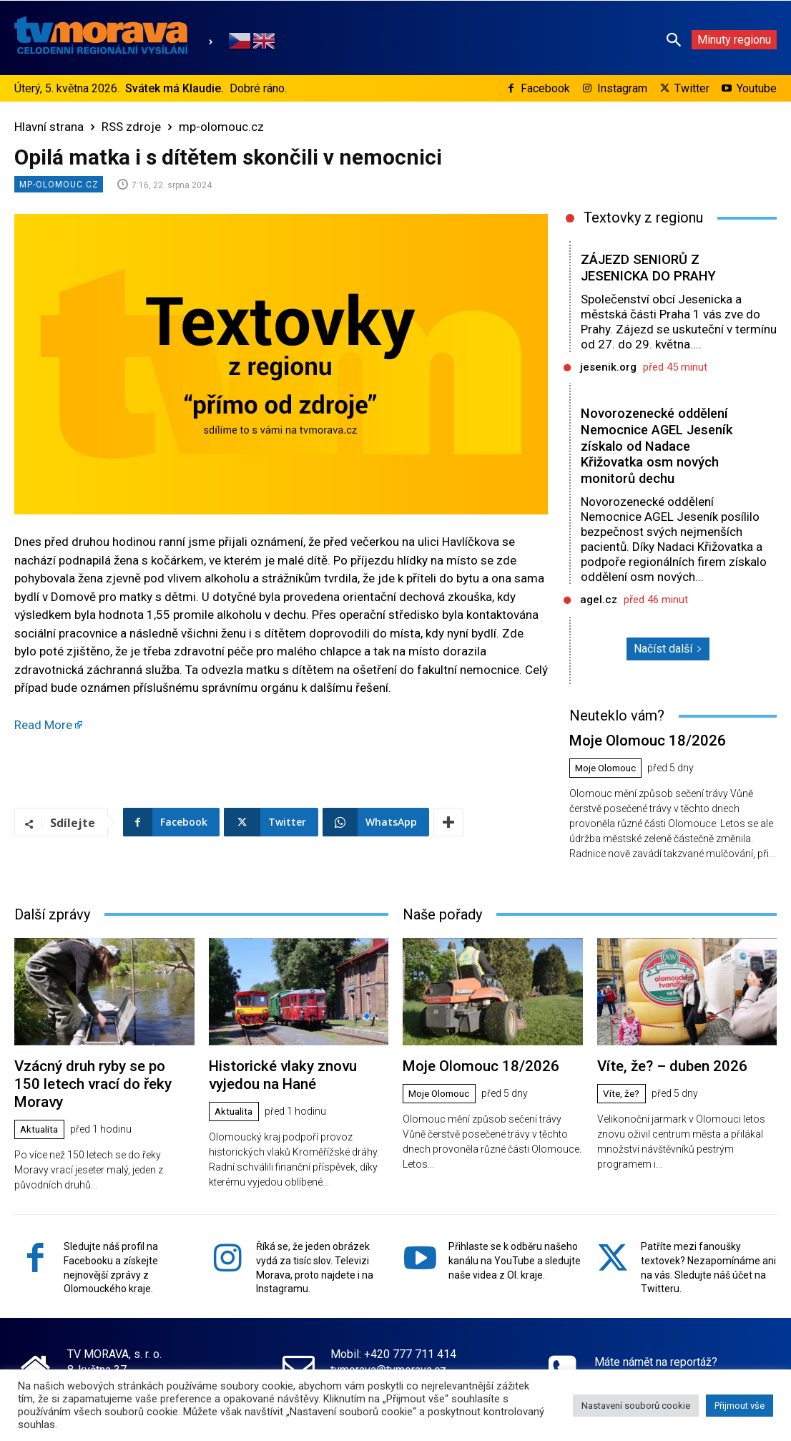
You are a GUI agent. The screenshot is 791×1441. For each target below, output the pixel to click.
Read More (43, 725)
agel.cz (598, 599)
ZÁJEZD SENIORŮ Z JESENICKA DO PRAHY (650, 267)
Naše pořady (442, 912)
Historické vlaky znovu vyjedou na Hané (277, 1071)
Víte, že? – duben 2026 (667, 1063)
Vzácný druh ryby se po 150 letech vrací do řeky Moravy (98, 1071)
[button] (674, 39)
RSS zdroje (131, 126)
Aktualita (41, 1107)
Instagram (622, 88)
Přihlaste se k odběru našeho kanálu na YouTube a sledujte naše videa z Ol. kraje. (514, 1251)
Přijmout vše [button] (739, 1405)
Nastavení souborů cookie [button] (635, 1405)
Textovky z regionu (643, 217)
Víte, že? (623, 1091)
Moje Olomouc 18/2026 (641, 739)
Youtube (757, 88)
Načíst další (668, 648)
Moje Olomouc (608, 767)
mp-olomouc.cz (221, 126)
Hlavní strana (49, 126)
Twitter (691, 88)
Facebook (545, 88)
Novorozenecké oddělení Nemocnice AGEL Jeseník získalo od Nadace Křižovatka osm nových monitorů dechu (657, 446)
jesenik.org (608, 367)
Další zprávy (52, 912)
